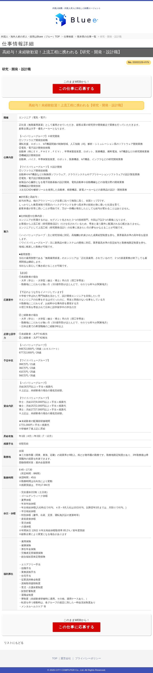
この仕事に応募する (76, 89)
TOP (54, 658)
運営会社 (66, 658)
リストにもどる (14, 642)
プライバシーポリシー (88, 658)
